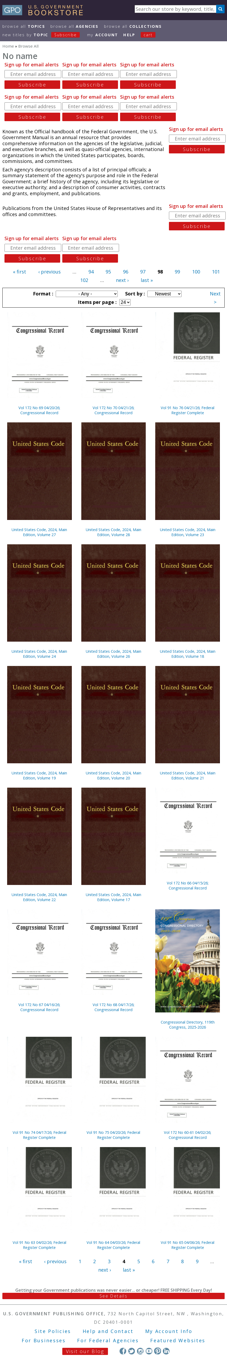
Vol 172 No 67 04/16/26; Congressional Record (39, 1007)
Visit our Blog (85, 1351)
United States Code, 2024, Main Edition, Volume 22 (39, 897)
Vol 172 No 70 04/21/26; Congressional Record (113, 410)
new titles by (43, 34)
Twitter (131, 1351)
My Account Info (169, 1331)
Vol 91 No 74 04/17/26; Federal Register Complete (39, 1135)
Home (8, 46)
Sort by (134, 293)
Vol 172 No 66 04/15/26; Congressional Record (188, 885)
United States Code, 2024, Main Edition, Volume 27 (39, 532)
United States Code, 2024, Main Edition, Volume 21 (187, 775)
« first (19, 271)
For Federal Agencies (108, 1340)
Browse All (23, 26)
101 (216, 271)
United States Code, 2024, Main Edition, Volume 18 (187, 654)
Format (42, 293)
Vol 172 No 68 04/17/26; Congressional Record (113, 1007)
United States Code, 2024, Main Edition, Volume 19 (39, 775)
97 (142, 271)
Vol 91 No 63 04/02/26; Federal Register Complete (39, 1245)
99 (177, 271)
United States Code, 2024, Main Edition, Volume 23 (187, 532)
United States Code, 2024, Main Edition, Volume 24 (39, 654)
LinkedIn (166, 1351)
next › (122, 280)
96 (125, 271)
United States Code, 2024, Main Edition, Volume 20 (113, 775)
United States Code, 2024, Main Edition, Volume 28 (113, 532)
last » (147, 280)
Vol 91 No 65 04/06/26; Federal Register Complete (187, 1245)
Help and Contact (108, 1331)
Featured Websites (177, 1340)
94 (91, 271)
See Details (113, 1296)
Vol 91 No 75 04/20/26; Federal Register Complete (113, 1135)
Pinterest (157, 1351)
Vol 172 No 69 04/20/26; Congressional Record (39, 410)
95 (108, 271)
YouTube (149, 1351)
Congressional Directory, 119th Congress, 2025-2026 (188, 1025)
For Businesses (44, 1340)
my (102, 34)
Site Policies (53, 1331)
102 (84, 280)
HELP (129, 34)
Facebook (123, 1351)
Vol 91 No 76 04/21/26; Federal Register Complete (187, 410)
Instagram (140, 1351)
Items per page (96, 302)
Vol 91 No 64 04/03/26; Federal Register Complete (113, 1245)
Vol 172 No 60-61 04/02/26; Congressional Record (187, 1135)
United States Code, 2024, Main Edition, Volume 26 (113, 654)
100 (196, 271)
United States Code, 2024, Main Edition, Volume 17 (113, 897)
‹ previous (49, 271)
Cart (148, 34)
